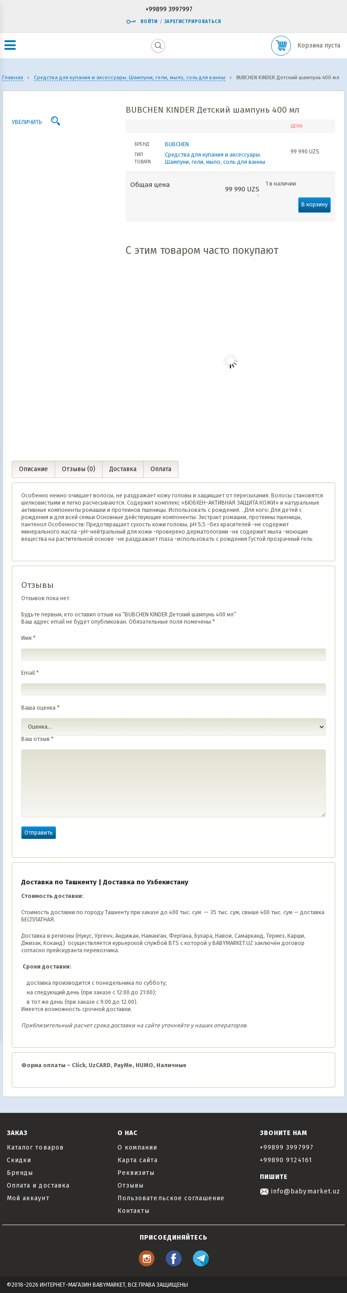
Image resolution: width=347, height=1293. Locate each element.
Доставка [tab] (122, 469)
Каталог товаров (35, 1147)
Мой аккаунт (28, 1198)
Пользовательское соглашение (171, 1198)
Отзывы (130, 1185)
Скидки (19, 1160)
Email (30, 672)
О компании (137, 1147)
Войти (142, 21)
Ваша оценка (40, 707)
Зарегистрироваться (192, 21)
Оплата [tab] (160, 469)
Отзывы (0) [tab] (78, 469)
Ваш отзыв (37, 738)
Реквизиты (136, 1173)
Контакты (133, 1211)
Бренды (20, 1173)
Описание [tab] (33, 469)
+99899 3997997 (168, 10)
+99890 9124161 (286, 1160)
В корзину (314, 204)
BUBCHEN (177, 144)
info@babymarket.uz (300, 1191)
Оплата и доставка (38, 1185)
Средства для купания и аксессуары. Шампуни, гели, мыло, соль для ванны (215, 158)
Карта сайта (137, 1160)
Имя (28, 638)
